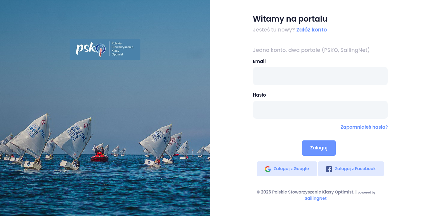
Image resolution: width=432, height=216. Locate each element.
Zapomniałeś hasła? (364, 127)
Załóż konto (311, 29)
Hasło (259, 95)
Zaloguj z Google (287, 169)
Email (259, 61)
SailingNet (316, 198)
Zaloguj (319, 148)
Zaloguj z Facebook (351, 169)
